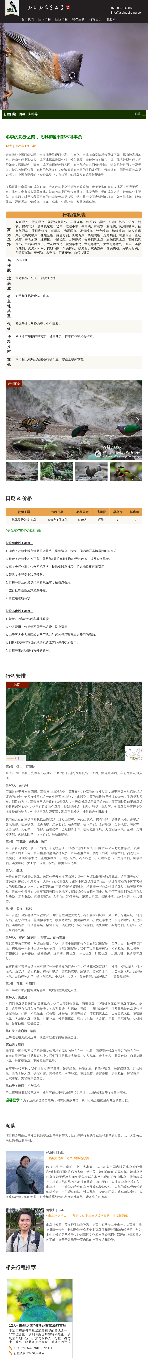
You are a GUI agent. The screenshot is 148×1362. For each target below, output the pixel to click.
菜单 (137, 114)
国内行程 (44, 19)
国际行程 (61, 19)
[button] (137, 420)
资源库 (110, 19)
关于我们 (27, 19)
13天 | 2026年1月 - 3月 (21, 146)
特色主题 (78, 19)
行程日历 (95, 19)
